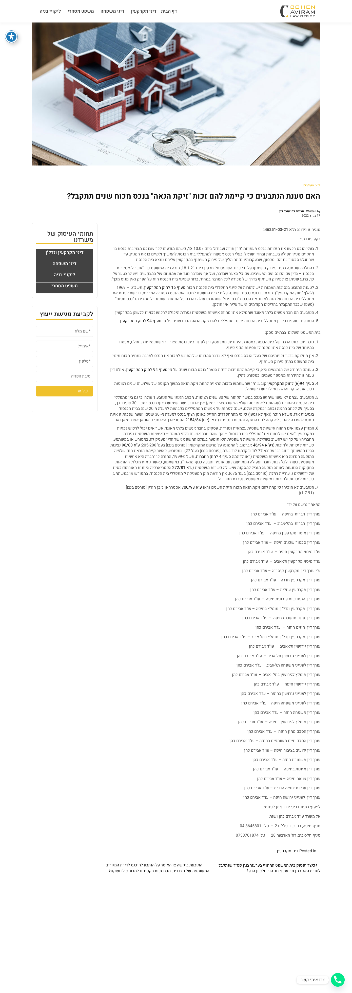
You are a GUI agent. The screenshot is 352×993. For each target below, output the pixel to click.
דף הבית (169, 11)
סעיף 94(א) (304, 384)
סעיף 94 (154, 321)
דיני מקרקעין (144, 11)
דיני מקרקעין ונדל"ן (65, 252)
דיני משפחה (112, 11)
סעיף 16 (178, 288)
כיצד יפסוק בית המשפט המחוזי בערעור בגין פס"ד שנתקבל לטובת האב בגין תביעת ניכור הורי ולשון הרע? (269, 868)
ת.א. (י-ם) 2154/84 (201, 420)
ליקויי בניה (50, 11)
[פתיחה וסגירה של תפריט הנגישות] (11, 37)
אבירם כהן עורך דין (291, 211)
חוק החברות (206, 457)
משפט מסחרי (81, 11)
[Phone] (338, 980)
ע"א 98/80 (131, 445)
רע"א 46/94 (263, 445)
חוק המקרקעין (156, 288)
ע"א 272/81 (182, 468)
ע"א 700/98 (192, 487)
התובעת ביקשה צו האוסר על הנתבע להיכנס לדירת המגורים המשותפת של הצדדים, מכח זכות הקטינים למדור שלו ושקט (157, 868)
